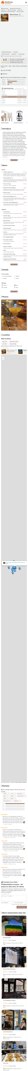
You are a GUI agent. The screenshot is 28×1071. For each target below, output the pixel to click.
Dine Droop (5, 8)
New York (3, 10)
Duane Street (21, 54)
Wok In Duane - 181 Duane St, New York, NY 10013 (15, 563)
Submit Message (21, 907)
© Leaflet (12, 782)
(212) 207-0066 (7, 70)
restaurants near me (15, 8)
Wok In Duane (20, 11)
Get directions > (6, 347)
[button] (15, 568)
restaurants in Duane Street (8, 11)
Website (5, 74)
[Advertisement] (14, 37)
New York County (12, 10)
